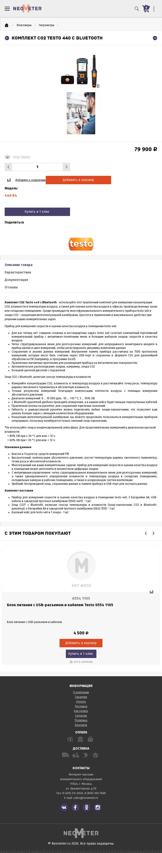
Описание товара (18, 265)
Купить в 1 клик (37, 212)
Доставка (81, 706)
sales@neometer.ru (85, 798)
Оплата (81, 701)
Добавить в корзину (78, 180)
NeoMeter (27, 8)
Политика (81, 720)
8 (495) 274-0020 (72, 793)
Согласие (81, 715)
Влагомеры (24, 25)
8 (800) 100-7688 (95, 793)
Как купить (81, 711)
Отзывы (11, 287)
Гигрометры (46, 25)
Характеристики (18, 272)
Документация (16, 280)
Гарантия (81, 697)
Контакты (81, 725)
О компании (81, 692)
